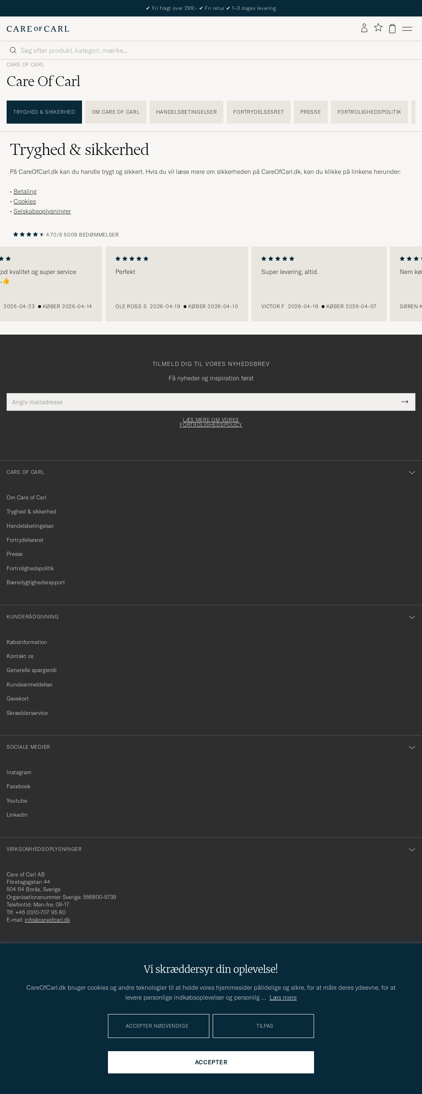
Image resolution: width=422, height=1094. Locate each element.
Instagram (19, 772)
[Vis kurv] (392, 29)
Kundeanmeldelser (30, 684)
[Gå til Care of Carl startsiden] (38, 29)
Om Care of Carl (116, 112)
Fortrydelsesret (258, 112)
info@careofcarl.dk (47, 919)
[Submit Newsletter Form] (405, 402)
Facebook (18, 786)
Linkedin (17, 814)
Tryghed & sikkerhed (44, 112)
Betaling (25, 191)
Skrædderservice (27, 713)
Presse (310, 112)
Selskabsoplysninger (42, 211)
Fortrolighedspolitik (369, 112)
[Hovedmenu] (407, 28)
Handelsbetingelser (186, 112)
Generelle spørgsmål (31, 670)
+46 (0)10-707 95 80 (40, 912)
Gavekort (18, 698)
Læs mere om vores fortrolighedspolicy (211, 422)
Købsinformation (27, 642)
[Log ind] (364, 28)
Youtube (17, 800)
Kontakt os (20, 656)
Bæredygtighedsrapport (36, 582)
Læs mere (283, 997)
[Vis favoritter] (378, 28)
